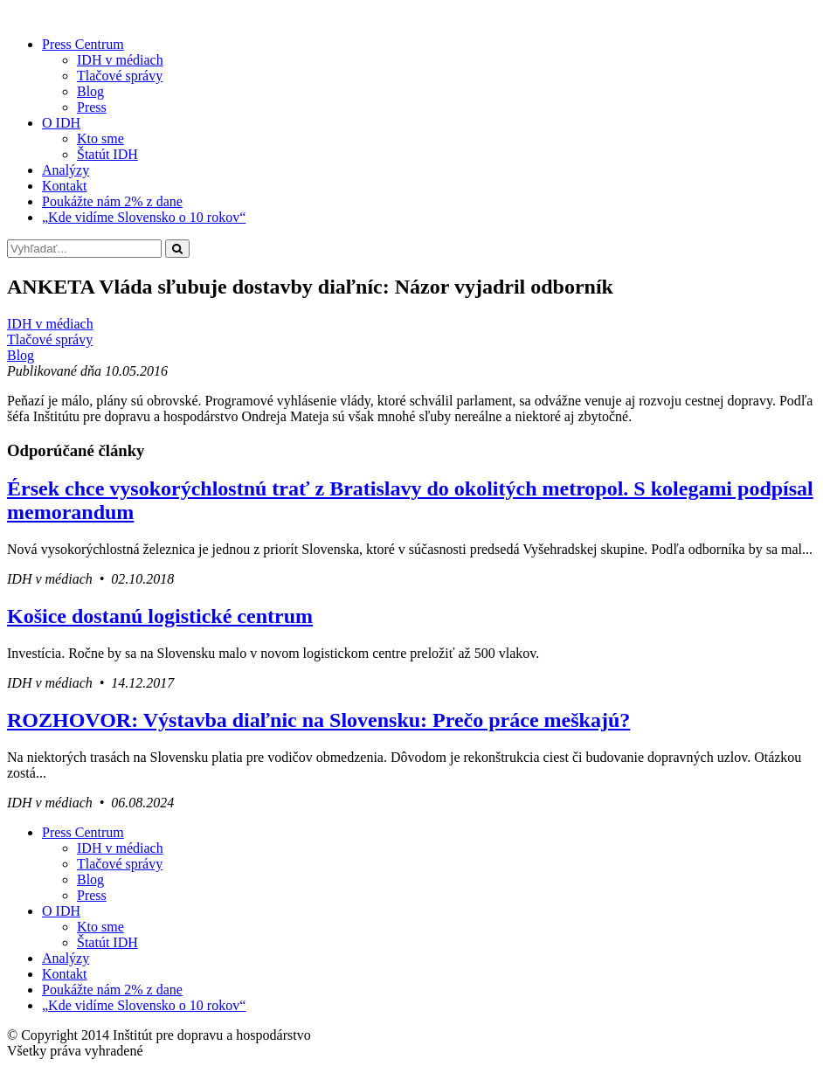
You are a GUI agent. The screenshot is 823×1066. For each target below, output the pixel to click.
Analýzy (65, 170)
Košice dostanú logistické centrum (160, 616)
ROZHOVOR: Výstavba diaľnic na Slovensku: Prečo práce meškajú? (318, 720)
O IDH (61, 122)
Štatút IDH (107, 154)
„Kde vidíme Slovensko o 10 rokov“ (144, 217)
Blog (90, 91)
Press (92, 107)
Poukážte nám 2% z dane (112, 201)
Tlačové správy (120, 75)
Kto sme (100, 138)
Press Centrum (83, 44)
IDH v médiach (120, 59)
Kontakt (64, 185)
